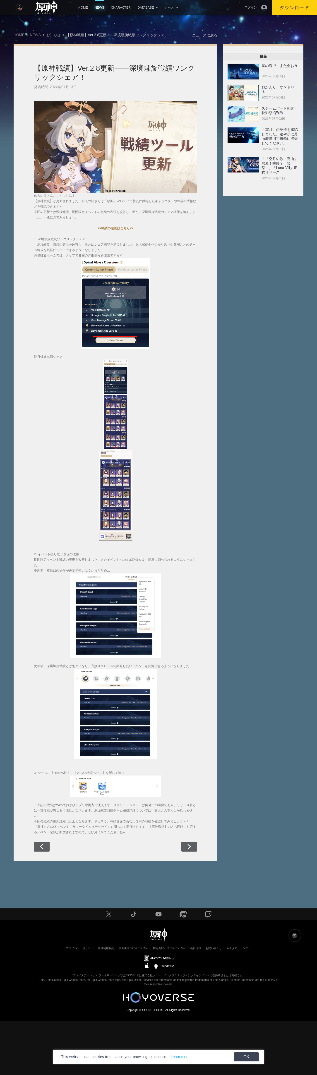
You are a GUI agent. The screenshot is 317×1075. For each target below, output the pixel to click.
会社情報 (195, 948)
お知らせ (53, 35)
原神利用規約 (106, 948)
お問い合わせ (214, 948)
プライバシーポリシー (79, 948)
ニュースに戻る (204, 35)
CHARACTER (121, 7)
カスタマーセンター (238, 948)
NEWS (99, 7)
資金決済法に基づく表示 (134, 948)
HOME (83, 7)
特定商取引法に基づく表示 (169, 948)
